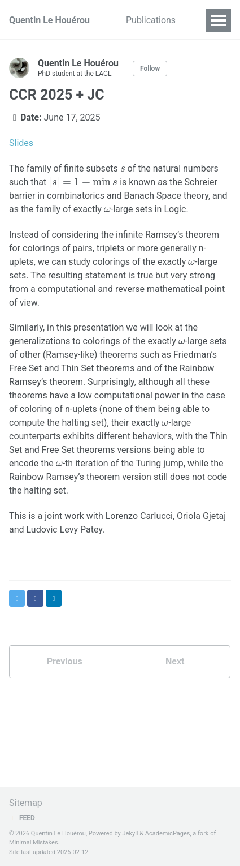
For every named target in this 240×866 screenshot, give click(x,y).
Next (174, 661)
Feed (22, 818)
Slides (21, 143)
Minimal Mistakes (33, 842)
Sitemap (25, 803)
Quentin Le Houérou (49, 20)
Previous (64, 661)
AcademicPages (167, 833)
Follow (150, 68)
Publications (151, 20)
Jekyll (130, 833)
